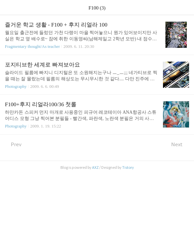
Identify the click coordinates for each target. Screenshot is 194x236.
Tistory (128, 167)
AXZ (95, 167)
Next (180, 144)
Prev (13, 144)
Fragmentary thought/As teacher (32, 46)
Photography (15, 86)
